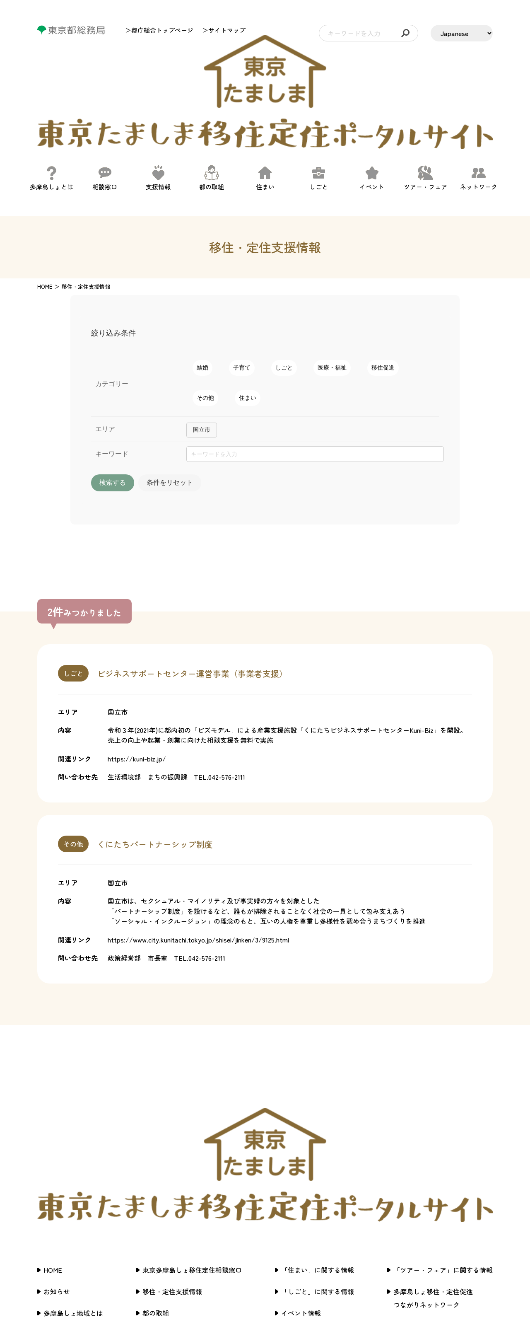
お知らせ (56, 1152)
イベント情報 (301, 1174)
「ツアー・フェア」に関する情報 (443, 1131)
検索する (128, 412)
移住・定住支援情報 (172, 1152)
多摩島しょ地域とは (73, 1174)
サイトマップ (413, 1208)
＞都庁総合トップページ (159, 30)
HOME (44, 216)
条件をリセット (216, 412)
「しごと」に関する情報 (317, 1152)
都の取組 (155, 1174)
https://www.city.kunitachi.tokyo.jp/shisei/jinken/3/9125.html (198, 870)
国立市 (201, 359)
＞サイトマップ (224, 30)
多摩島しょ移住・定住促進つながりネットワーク (433, 1158)
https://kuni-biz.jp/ (137, 689)
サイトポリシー (416, 1187)
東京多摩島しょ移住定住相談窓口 (192, 1131)
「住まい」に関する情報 (317, 1131)
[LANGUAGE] (462, 33)
